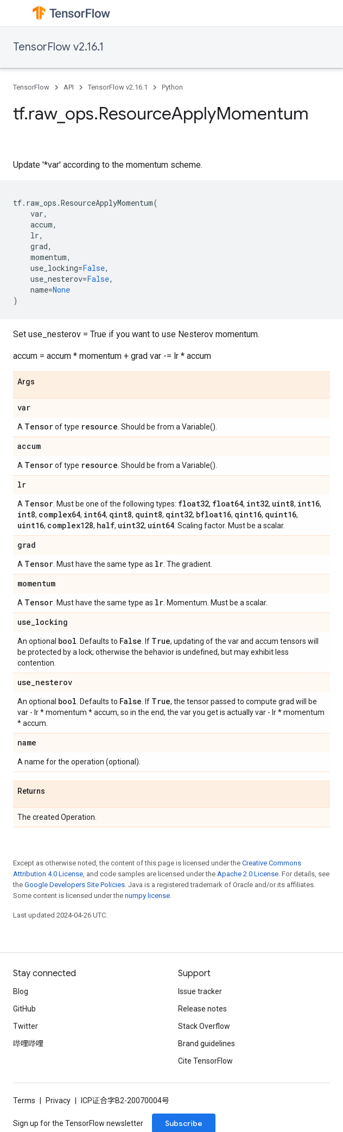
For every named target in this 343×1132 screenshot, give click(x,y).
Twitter (25, 1026)
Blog (20, 991)
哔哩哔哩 (28, 1043)
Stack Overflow (204, 1026)
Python (172, 87)
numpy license (147, 895)
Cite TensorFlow (205, 1061)
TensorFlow (31, 87)
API (68, 87)
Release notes (202, 1008)
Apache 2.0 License (247, 874)
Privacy (58, 1100)
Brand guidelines (206, 1043)
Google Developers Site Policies (74, 885)
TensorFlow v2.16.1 (58, 47)
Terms (24, 1100)
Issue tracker (200, 991)
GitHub (24, 1008)
